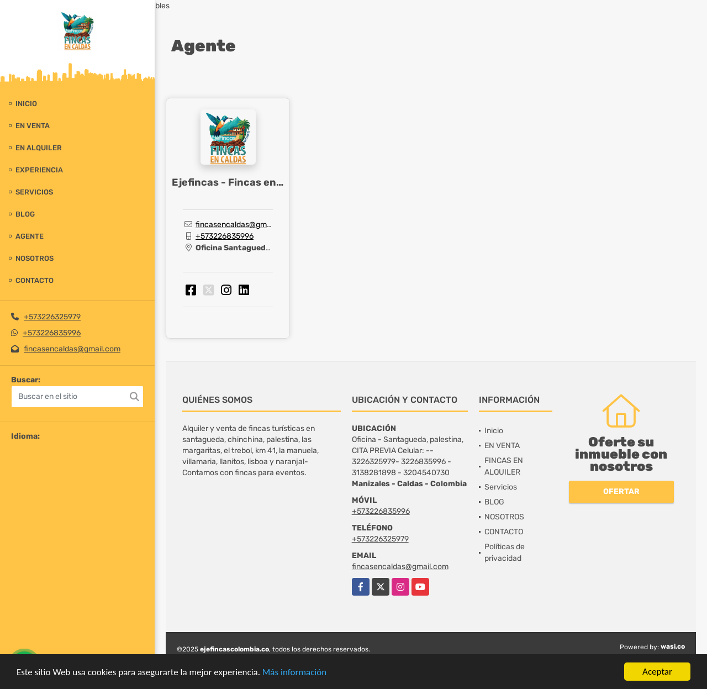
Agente (29, 236)
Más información (294, 672)
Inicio (26, 103)
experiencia (39, 170)
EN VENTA (32, 126)
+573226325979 (52, 317)
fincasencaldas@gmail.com (72, 349)
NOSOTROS (34, 258)
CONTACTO (34, 280)
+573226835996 (52, 333)
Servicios (34, 192)
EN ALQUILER (38, 148)
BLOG (25, 214)
